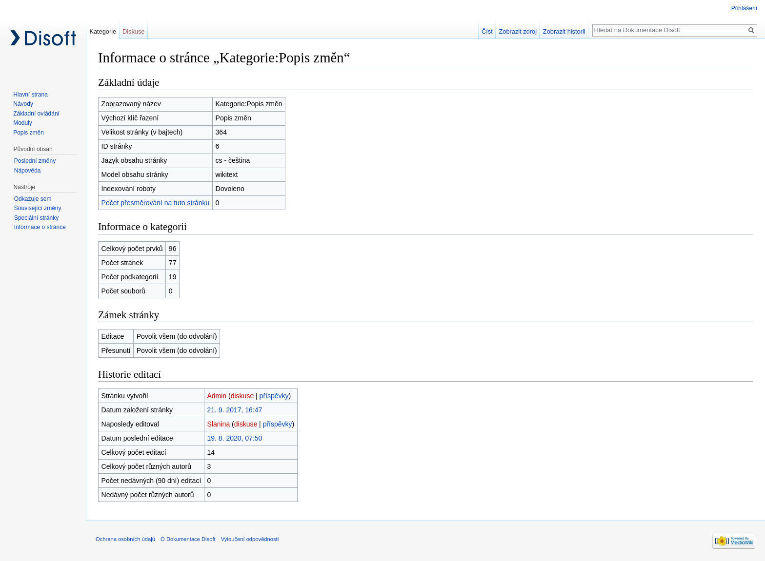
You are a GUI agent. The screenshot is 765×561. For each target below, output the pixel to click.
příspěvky (274, 396)
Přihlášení (744, 8)
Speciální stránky (36, 217)
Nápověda (27, 170)
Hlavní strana (30, 94)
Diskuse (133, 31)
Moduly (22, 122)
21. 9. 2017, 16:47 (234, 410)
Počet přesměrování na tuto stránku (155, 203)
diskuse (242, 396)
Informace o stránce (40, 227)
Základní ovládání (36, 113)
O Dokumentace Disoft (188, 539)
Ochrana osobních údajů (125, 539)
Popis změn (28, 132)
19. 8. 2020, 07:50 (234, 438)
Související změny (37, 208)
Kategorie (102, 31)
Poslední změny (35, 160)
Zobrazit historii (564, 31)
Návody (23, 103)
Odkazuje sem (33, 198)
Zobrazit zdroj (518, 31)
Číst (487, 31)
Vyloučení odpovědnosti (250, 539)
